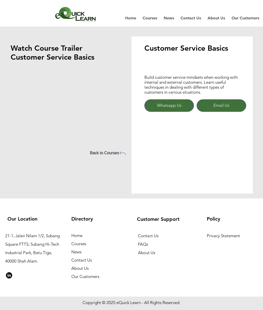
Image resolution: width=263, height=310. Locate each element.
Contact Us (81, 260)
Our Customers (85, 276)
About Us (80, 268)
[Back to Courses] (108, 153)
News (76, 251)
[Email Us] (221, 105)
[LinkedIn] (9, 275)
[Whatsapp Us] (169, 105)
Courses (78, 243)
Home (76, 235)
